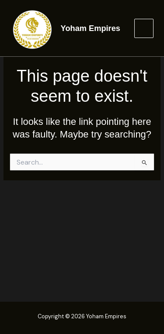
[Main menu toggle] (144, 28)
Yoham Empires (90, 28)
